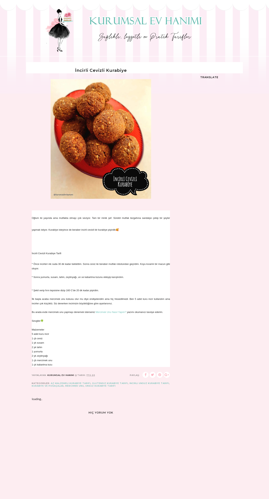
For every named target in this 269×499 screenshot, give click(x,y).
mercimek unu (74, 386)
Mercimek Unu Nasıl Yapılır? (111, 312)
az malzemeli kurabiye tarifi (71, 383)
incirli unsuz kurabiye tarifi (149, 383)
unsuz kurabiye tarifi (100, 386)
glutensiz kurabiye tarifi (110, 383)
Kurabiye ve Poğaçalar (48, 386)
